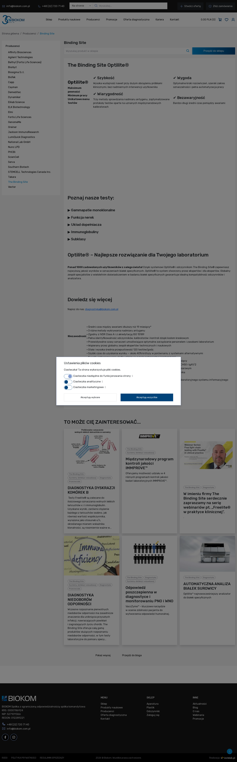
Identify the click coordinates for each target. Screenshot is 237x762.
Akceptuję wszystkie (146, 397)
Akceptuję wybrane (90, 397)
